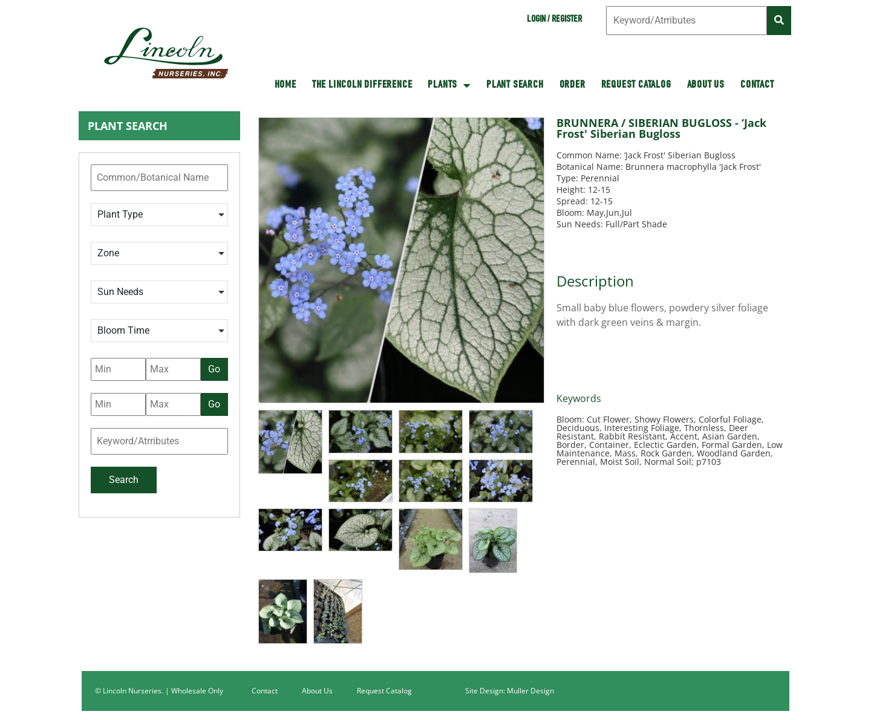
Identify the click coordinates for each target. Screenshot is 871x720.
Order (572, 85)
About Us (706, 85)
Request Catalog (636, 85)
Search (124, 479)
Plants (449, 85)
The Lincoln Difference (362, 85)
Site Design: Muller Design (509, 691)
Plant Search (515, 85)
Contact (757, 85)
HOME (285, 85)
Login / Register (554, 20)
